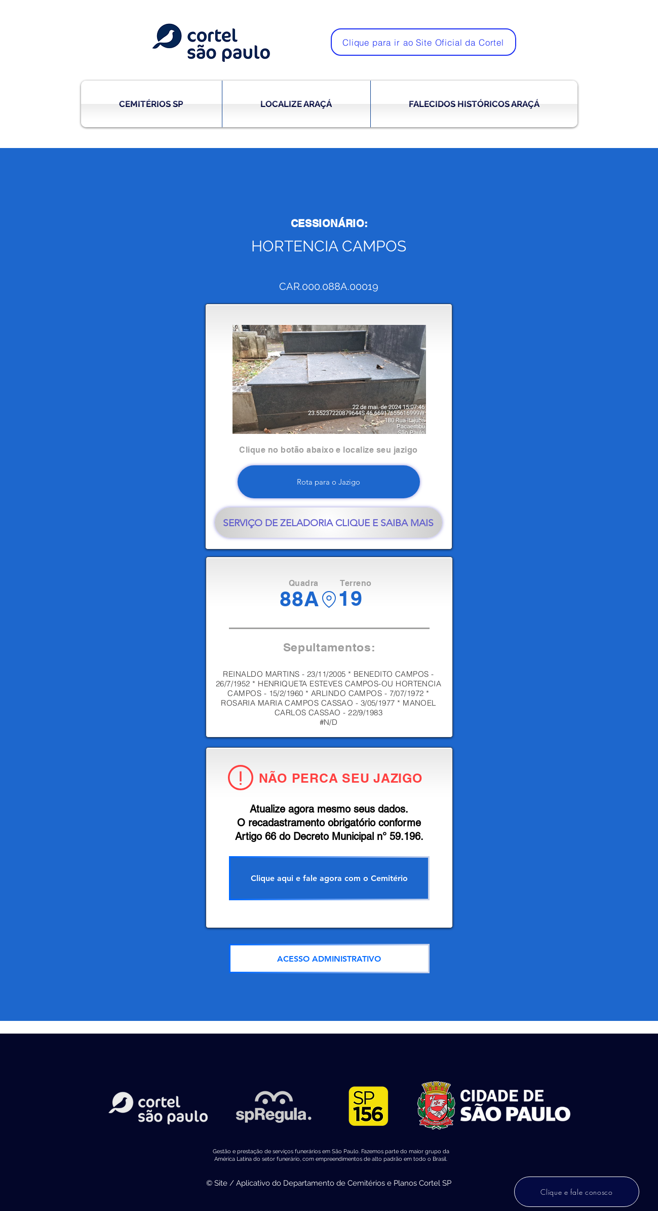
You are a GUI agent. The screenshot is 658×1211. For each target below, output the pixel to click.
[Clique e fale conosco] (576, 1192)
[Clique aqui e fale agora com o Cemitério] (329, 878)
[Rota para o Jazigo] (329, 481)
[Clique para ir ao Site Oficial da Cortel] (423, 42)
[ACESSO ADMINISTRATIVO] (329, 958)
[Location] (329, 599)
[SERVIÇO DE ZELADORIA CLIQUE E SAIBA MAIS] (328, 522)
